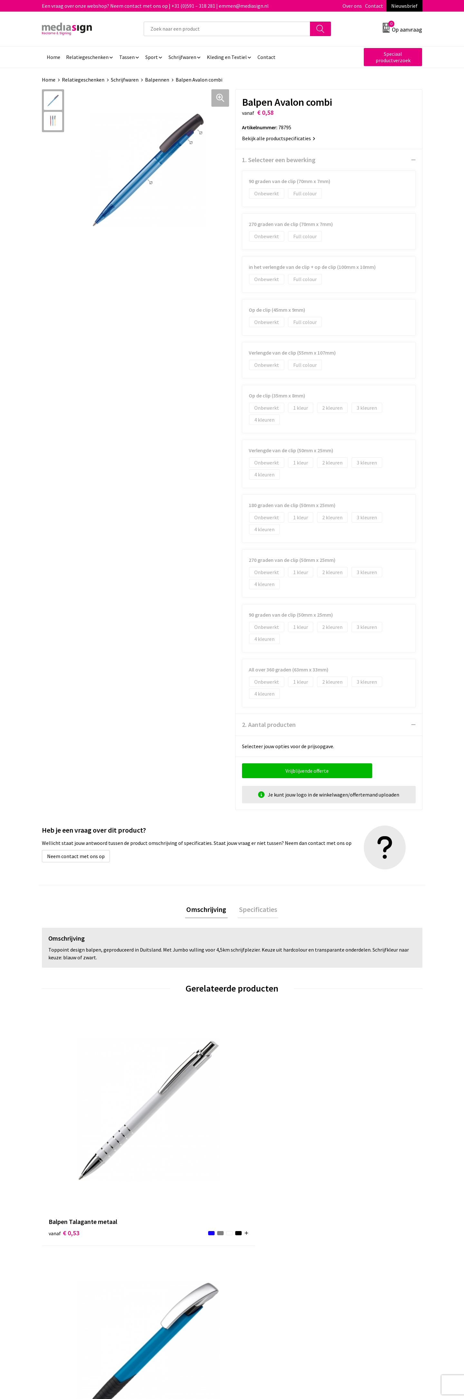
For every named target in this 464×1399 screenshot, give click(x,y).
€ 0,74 (254, 1125)
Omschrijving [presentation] (208, 910)
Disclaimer (346, 1252)
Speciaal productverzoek (393, 57)
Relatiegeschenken (83, 79)
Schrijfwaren (125, 79)
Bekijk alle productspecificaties (278, 138)
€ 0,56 (159, 1125)
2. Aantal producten (269, 724)
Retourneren (254, 1243)
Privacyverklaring (353, 1243)
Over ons (352, 6)
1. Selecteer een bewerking (278, 160)
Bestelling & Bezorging (266, 1233)
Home (48, 79)
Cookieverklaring (353, 1233)
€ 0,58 (349, 1115)
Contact (374, 6)
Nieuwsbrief (404, 6)
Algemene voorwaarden (360, 1223)
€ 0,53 (64, 1115)
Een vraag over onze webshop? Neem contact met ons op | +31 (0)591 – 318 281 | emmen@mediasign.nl (155, 6)
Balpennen (157, 79)
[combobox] (227, 29)
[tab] (208, 910)
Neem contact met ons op (76, 856)
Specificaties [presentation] (256, 910)
